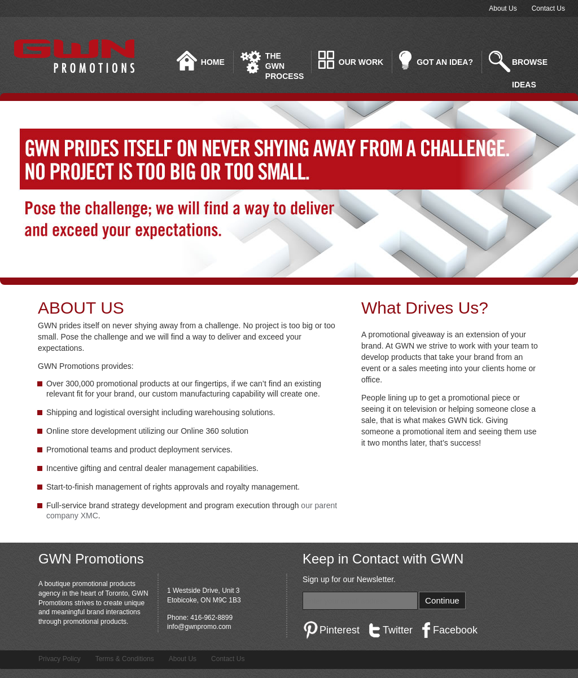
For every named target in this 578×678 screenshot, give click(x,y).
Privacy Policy (59, 659)
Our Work (361, 62)
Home (213, 62)
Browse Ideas (530, 65)
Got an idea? (445, 62)
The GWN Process (284, 62)
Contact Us (548, 8)
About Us (502, 8)
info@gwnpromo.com (199, 627)
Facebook (455, 630)
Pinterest (339, 630)
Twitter (398, 630)
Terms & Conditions (124, 659)
